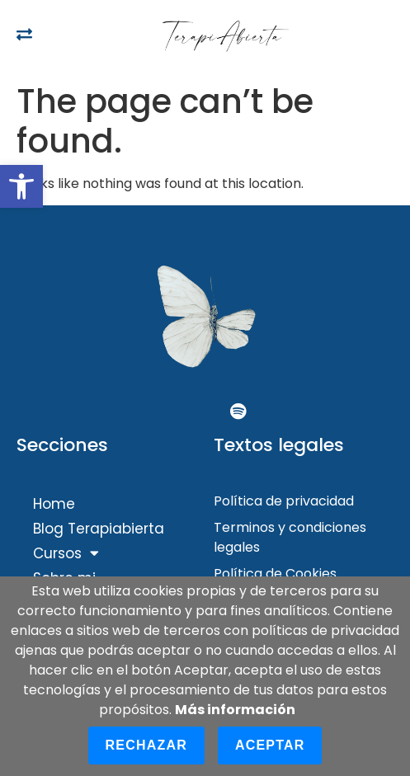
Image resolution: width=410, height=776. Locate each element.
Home (54, 504)
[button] (21, 186)
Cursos (66, 553)
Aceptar (270, 745)
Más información (235, 709)
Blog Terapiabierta (98, 528)
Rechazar (146, 745)
